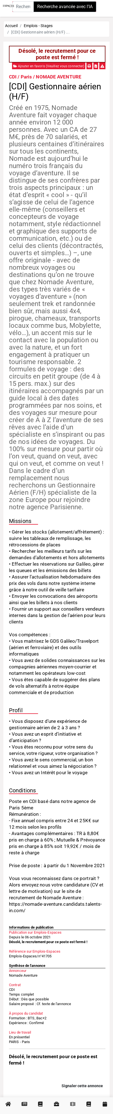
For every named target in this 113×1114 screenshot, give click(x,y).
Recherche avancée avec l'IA (65, 6)
